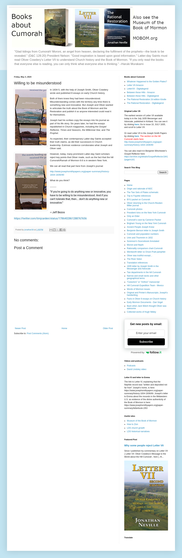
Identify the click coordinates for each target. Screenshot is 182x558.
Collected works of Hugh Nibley (141, 312)
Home (64, 328)
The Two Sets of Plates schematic (143, 192)
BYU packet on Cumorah (138, 199)
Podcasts (131, 365)
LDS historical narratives (138, 431)
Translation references (137, 262)
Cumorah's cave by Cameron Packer (144, 220)
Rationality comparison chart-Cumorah (145, 248)
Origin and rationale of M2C (140, 188)
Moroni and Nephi (135, 245)
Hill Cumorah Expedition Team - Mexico (145, 285)
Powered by (146, 352)
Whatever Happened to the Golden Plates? (147, 81)
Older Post (108, 328)
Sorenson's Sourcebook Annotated (143, 241)
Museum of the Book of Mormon (142, 421)
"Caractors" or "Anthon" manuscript (143, 282)
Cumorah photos (134, 209)
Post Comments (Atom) (38, 333)
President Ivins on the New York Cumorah (146, 212)
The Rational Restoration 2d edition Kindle (146, 99)
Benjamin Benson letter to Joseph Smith (145, 230)
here (137, 124)
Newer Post (20, 328)
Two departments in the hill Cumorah (144, 272)
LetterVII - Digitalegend (137, 89)
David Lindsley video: (137, 369)
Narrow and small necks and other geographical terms (143, 277)
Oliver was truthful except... (139, 255)
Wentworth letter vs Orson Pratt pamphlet (146, 252)
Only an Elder (133, 216)
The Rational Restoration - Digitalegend (145, 103)
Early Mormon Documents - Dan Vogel (145, 302)
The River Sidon (134, 259)
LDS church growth (136, 428)
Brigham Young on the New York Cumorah (146, 223)
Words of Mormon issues (138, 289)
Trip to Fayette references (139, 196)
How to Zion (132, 424)
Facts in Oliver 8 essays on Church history (146, 299)
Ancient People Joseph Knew (140, 227)
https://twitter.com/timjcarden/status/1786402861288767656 (50, 218)
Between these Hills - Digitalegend (143, 96)
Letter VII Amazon (135, 85)
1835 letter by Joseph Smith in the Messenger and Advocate (143, 267)
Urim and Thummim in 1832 (140, 237)
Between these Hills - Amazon (141, 92)
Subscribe (146, 341)
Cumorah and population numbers (143, 234)
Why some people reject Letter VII (144, 445)
